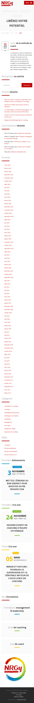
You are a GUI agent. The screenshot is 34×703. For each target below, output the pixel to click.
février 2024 (7, 236)
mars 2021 (7, 296)
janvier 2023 (7, 268)
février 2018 (7, 370)
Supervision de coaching (11, 432)
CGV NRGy (19, 695)
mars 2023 (7, 261)
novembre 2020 (8, 309)
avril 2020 (7, 319)
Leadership (7, 419)
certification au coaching (11, 406)
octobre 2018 (8, 351)
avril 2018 (7, 364)
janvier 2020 (7, 329)
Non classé (7, 425)
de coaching (17, 627)
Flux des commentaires (10, 451)
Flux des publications (10, 448)
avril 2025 (7, 194)
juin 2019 (6, 332)
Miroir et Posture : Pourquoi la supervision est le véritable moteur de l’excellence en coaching (17, 574)
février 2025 (7, 200)
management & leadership (17, 609)
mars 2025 (7, 197)
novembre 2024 (8, 210)
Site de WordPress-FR (10, 455)
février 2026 (7, 168)
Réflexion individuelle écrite (18, 152)
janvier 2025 (7, 203)
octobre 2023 (8, 245)
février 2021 (7, 300)
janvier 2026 (7, 171)
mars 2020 (7, 322)
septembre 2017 (8, 386)
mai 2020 (7, 316)
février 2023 (7, 264)
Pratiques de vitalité (9, 428)
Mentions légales (19, 697)
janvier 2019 (7, 341)
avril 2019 (7, 335)
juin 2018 (6, 357)
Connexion (7, 445)
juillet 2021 (7, 284)
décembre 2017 (8, 377)
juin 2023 (6, 255)
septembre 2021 (8, 277)
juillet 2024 (7, 219)
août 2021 (7, 280)
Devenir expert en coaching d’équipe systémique (17, 528)
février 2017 (7, 393)
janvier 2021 (7, 303)
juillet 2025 (7, 184)
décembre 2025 (8, 174)
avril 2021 (7, 293)
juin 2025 (6, 187)
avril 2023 (7, 258)
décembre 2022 (8, 271)
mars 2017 (7, 390)
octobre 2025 (8, 181)
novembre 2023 (8, 242)
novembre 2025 (8, 178)
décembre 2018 (8, 345)
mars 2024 (7, 232)
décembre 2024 (8, 207)
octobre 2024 (8, 213)
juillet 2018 (7, 354)
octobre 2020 (8, 313)
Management (8, 422)
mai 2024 (7, 226)
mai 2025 (7, 191)
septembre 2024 (8, 216)
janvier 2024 (7, 239)
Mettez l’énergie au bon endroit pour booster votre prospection (17, 485)
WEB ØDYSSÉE (21, 700)
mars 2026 (7, 165)
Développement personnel (11, 412)
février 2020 (7, 325)
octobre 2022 (8, 274)
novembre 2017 (8, 380)
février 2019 (7, 338)
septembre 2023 (8, 248)
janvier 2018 (7, 374)
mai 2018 (7, 361)
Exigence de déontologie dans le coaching (16, 120)
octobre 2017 (8, 383)
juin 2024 (6, 223)
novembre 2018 (8, 348)
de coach (17, 644)
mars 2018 (7, 367)
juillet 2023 (7, 252)
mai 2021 (7, 290)
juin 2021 (6, 287)
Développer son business (11, 416)
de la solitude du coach (21, 44)
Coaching (7, 409)
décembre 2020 (8, 306)
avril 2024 (7, 229)
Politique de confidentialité (18, 693)
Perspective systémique (24, 133)
